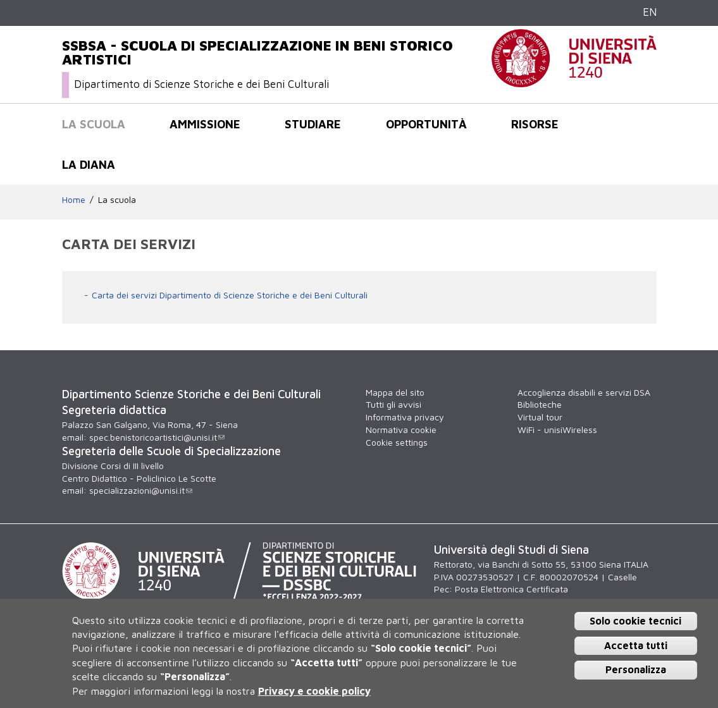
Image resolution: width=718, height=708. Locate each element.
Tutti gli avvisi (393, 404)
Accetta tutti (635, 645)
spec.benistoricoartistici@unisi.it (157, 437)
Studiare (313, 124)
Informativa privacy (405, 417)
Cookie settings (397, 442)
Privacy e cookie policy (314, 691)
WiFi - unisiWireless (557, 429)
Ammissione (205, 124)
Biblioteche (539, 404)
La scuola (93, 124)
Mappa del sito (395, 392)
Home (73, 199)
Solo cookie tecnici (635, 620)
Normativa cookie (401, 429)
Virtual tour (539, 417)
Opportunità (426, 124)
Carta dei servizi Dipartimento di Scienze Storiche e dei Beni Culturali (230, 295)
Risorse (535, 124)
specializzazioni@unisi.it (140, 490)
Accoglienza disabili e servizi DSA (583, 392)
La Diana (88, 164)
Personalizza (635, 669)
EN (650, 12)
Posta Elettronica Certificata (511, 588)
